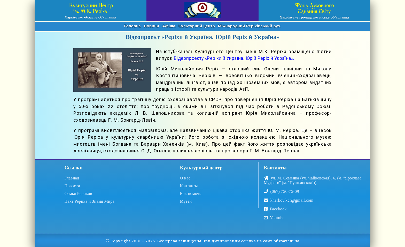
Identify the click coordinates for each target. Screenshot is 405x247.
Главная (71, 178)
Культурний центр (196, 26)
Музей (186, 201)
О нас (185, 178)
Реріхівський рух (249, 26)
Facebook (278, 209)
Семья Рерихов (78, 193)
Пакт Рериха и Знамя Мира (89, 201)
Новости (72, 186)
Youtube (274, 218)
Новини (151, 26)
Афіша (168, 26)
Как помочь (190, 193)
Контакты (189, 186)
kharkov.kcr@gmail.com (292, 200)
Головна (132, 26)
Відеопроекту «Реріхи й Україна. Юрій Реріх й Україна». (234, 58)
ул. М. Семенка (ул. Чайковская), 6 (303, 178)
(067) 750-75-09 (284, 191)
